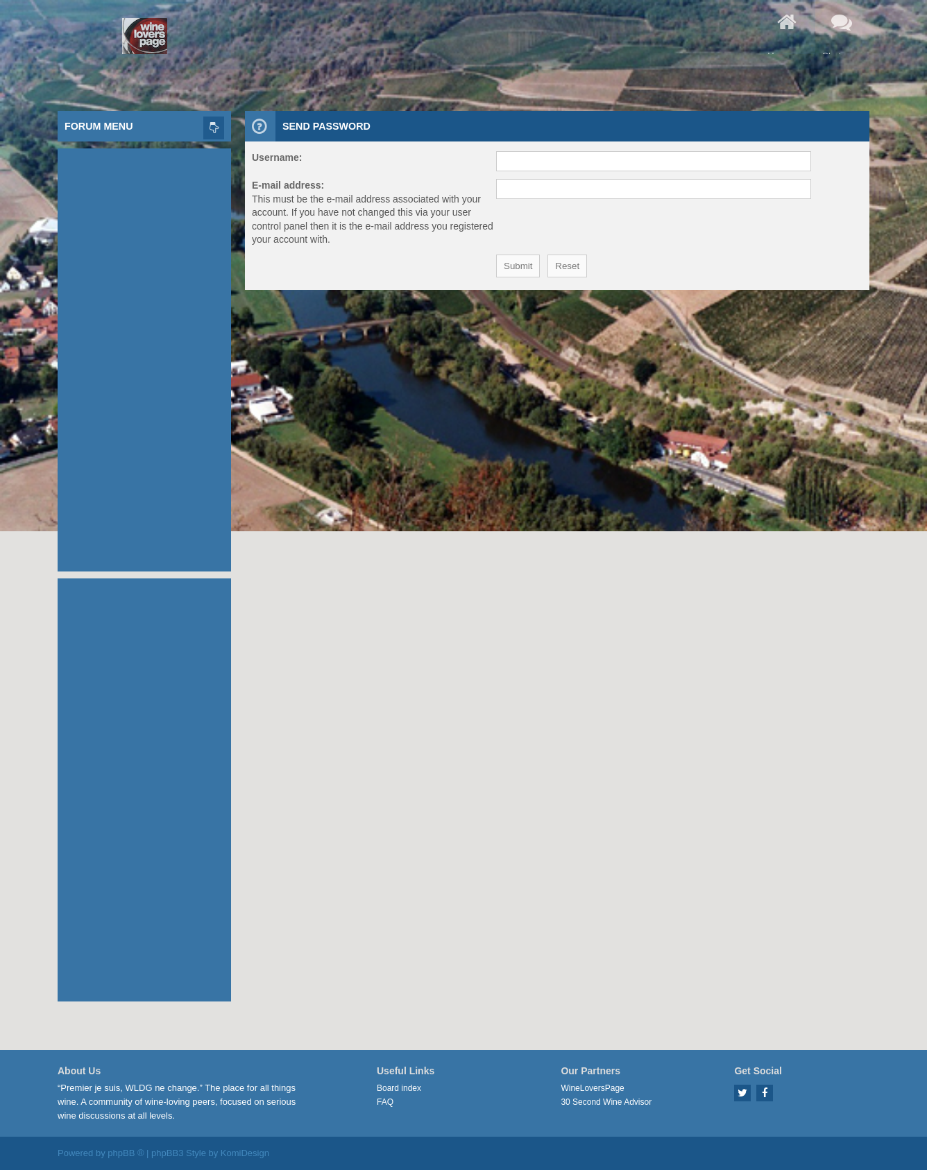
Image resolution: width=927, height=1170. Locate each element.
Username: (277, 157)
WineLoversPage (592, 1088)
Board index (399, 1088)
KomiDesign (245, 1153)
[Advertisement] (144, 356)
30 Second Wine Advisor (606, 1102)
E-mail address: (288, 185)
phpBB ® (126, 1153)
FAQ (385, 1102)
